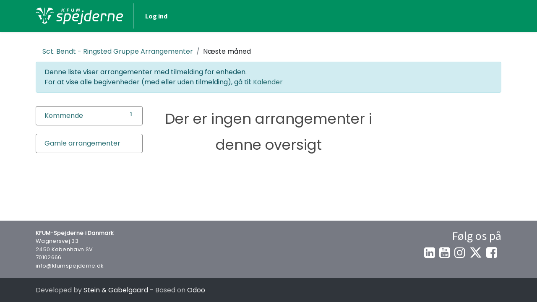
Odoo (196, 290)
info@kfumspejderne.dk (70, 266)
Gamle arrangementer (82, 143)
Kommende (63, 115)
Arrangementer (117, 51)
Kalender (268, 82)
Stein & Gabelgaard (115, 290)
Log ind (156, 16)
